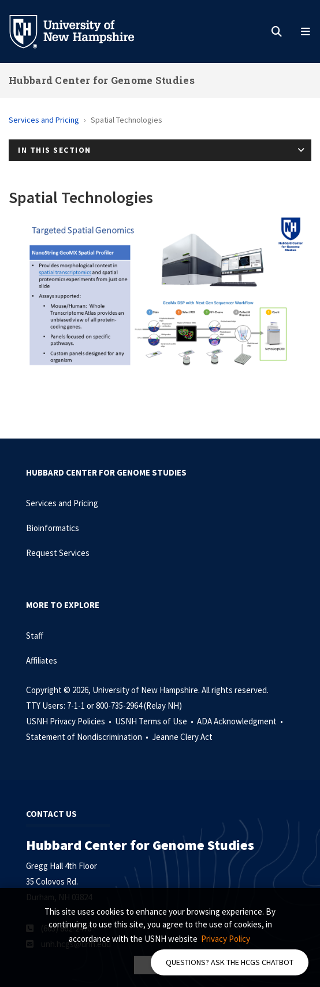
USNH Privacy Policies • (69, 721)
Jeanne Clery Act (182, 736)
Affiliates (41, 660)
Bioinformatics (52, 527)
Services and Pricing (44, 120)
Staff (34, 635)
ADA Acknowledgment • (241, 721)
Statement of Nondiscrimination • (88, 736)
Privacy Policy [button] (225, 938)
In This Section (54, 150)
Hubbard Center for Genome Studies (102, 80)
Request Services (58, 552)
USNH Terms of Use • (155, 721)
